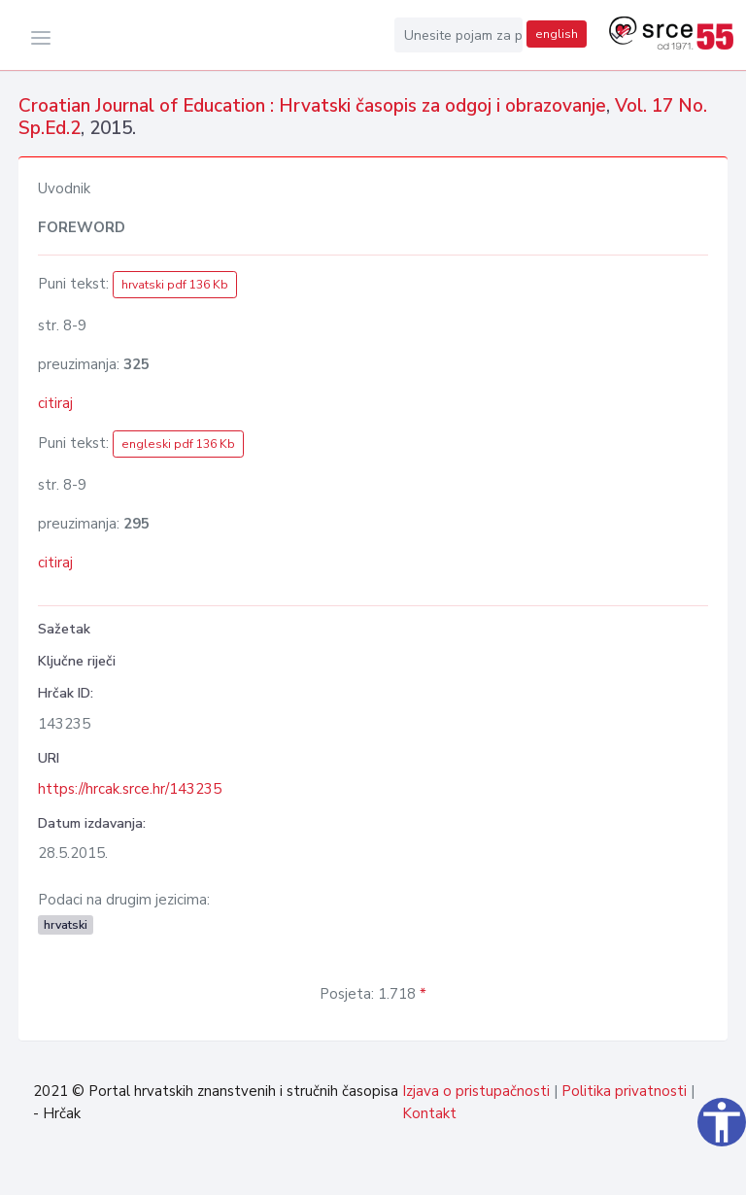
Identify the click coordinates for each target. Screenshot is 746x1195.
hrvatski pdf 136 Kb (174, 284)
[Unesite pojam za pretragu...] (458, 35)
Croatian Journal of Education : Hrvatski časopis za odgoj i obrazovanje (312, 106)
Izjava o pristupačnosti (476, 1091)
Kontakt (429, 1113)
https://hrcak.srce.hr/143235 (129, 789)
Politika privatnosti (624, 1091)
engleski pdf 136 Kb (178, 444)
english (556, 34)
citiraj (55, 403)
